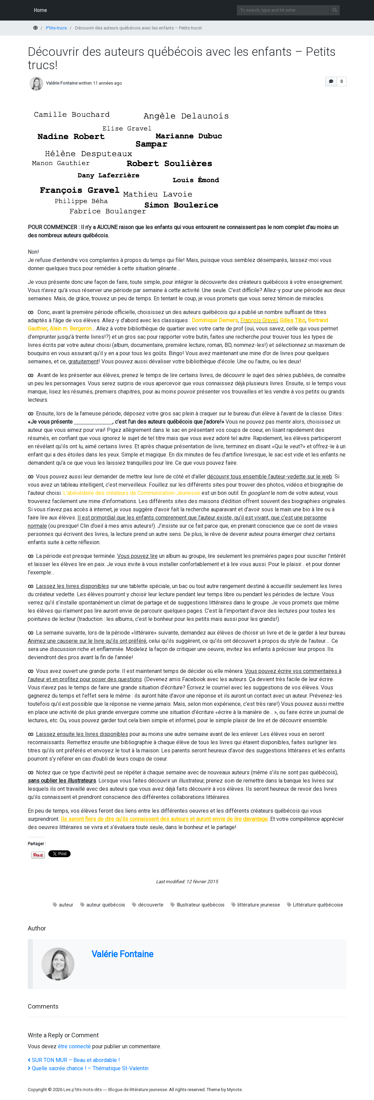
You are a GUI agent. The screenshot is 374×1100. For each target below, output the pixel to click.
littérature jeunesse (259, 905)
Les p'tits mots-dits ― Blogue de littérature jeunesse (115, 1089)
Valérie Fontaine (61, 83)
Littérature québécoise (318, 905)
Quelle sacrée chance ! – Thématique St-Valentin (88, 1068)
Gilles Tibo (292, 320)
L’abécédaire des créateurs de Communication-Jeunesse (131, 493)
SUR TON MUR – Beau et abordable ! (74, 1060)
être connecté (74, 1046)
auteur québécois (105, 905)
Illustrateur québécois (201, 905)
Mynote (234, 1089)
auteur (66, 905)
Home (40, 10)
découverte (151, 905)
